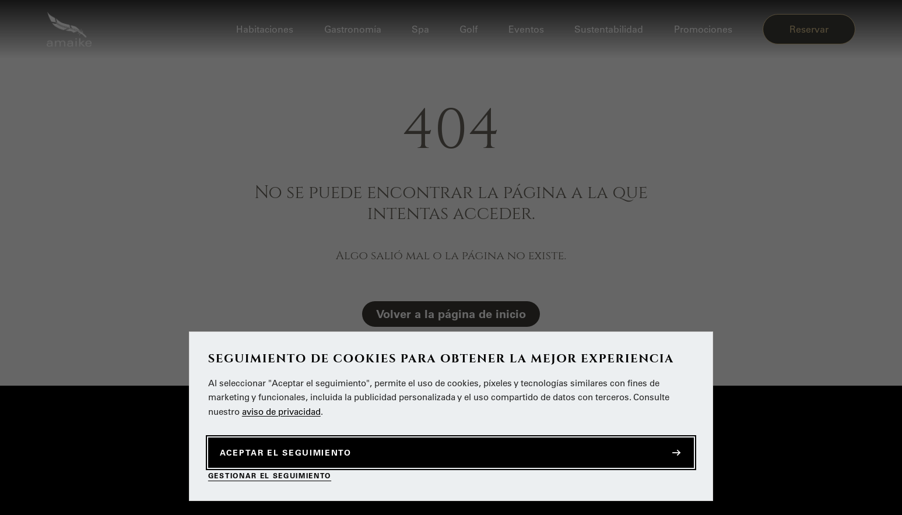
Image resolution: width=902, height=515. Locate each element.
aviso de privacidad (281, 411)
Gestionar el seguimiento (269, 475)
